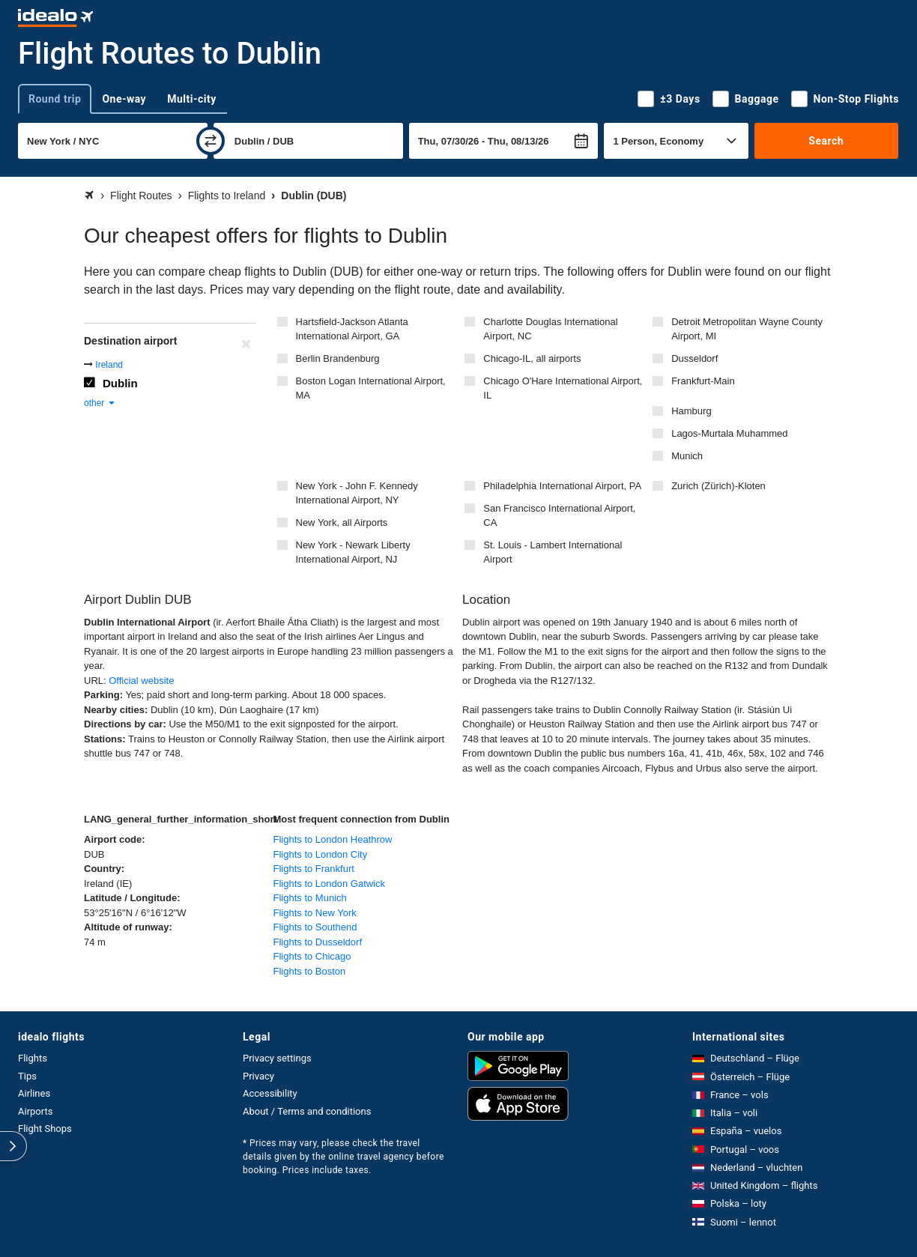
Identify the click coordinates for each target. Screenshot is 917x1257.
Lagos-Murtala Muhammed (729, 433)
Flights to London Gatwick (329, 883)
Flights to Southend (315, 927)
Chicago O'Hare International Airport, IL (562, 388)
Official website (141, 680)
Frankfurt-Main (703, 381)
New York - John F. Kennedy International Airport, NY (357, 493)
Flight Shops (45, 1128)
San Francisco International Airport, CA (559, 516)
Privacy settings (277, 1058)
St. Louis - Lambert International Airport (552, 552)
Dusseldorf (694, 358)
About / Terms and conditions (307, 1111)
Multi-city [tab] (192, 99)
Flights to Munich (310, 897)
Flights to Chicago (312, 956)
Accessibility (270, 1093)
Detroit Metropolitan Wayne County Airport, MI (747, 329)
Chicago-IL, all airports (532, 358)
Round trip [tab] (54, 99)
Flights (32, 1058)
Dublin (120, 383)
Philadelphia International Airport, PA (562, 485)
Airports (35, 1111)
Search (826, 141)
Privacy (258, 1076)
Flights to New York (315, 912)
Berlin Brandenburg (338, 358)
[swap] (210, 141)
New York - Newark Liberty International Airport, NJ (353, 552)
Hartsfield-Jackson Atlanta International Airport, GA (352, 329)
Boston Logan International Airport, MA (371, 388)
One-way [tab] (124, 99)
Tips (27, 1076)
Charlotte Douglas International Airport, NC (550, 329)
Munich (687, 455)
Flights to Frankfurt (313, 868)
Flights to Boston (309, 971)
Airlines (34, 1093)
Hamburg (691, 411)
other (100, 403)
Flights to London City (320, 854)
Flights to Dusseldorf (318, 942)
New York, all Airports (342, 522)
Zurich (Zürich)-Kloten (718, 485)
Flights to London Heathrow (333, 839)
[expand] (13, 1146)
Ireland (109, 365)
